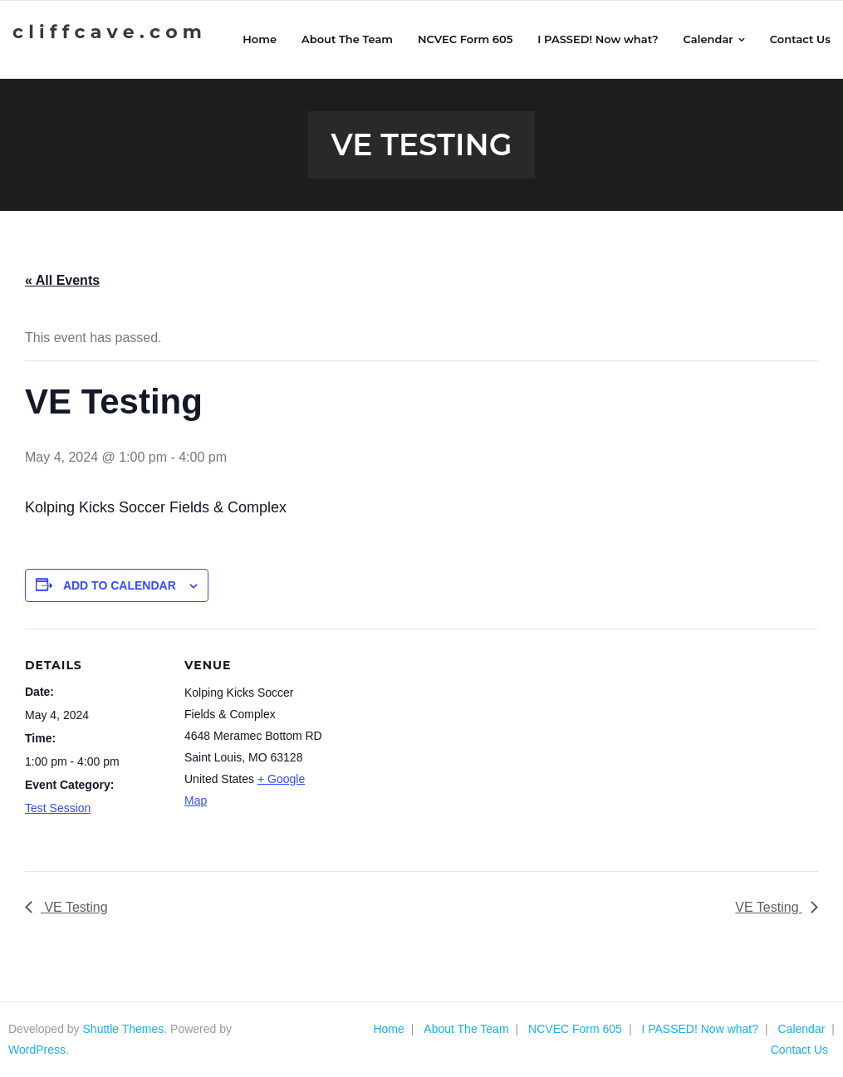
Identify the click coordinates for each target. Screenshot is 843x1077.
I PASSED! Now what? (699, 1028)
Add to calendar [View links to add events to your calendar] (119, 585)
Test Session (58, 808)
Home (388, 1028)
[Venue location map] (431, 743)
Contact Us (799, 1049)
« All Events (62, 280)
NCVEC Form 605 (575, 1028)
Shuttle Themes (123, 1028)
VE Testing (74, 907)
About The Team (466, 1028)
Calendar (802, 1028)
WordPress (37, 1049)
